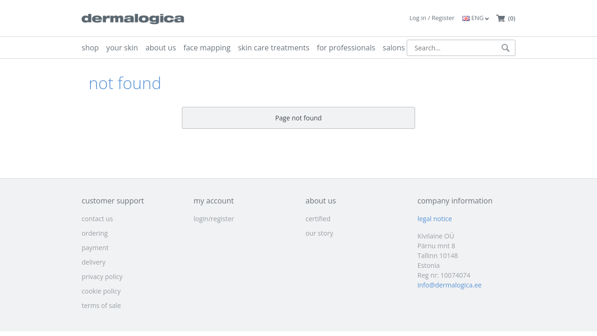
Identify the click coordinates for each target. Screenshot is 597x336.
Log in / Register (432, 18)
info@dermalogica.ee (449, 284)
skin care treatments (273, 47)
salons (394, 47)
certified (317, 218)
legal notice (434, 218)
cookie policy (101, 291)
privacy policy (102, 276)
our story (319, 233)
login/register (214, 218)
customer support (113, 201)
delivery (93, 262)
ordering (95, 233)
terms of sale (101, 305)
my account (214, 201)
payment (95, 247)
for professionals (346, 47)
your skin (122, 47)
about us (161, 47)
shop (90, 47)
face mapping (206, 47)
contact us (97, 218)
